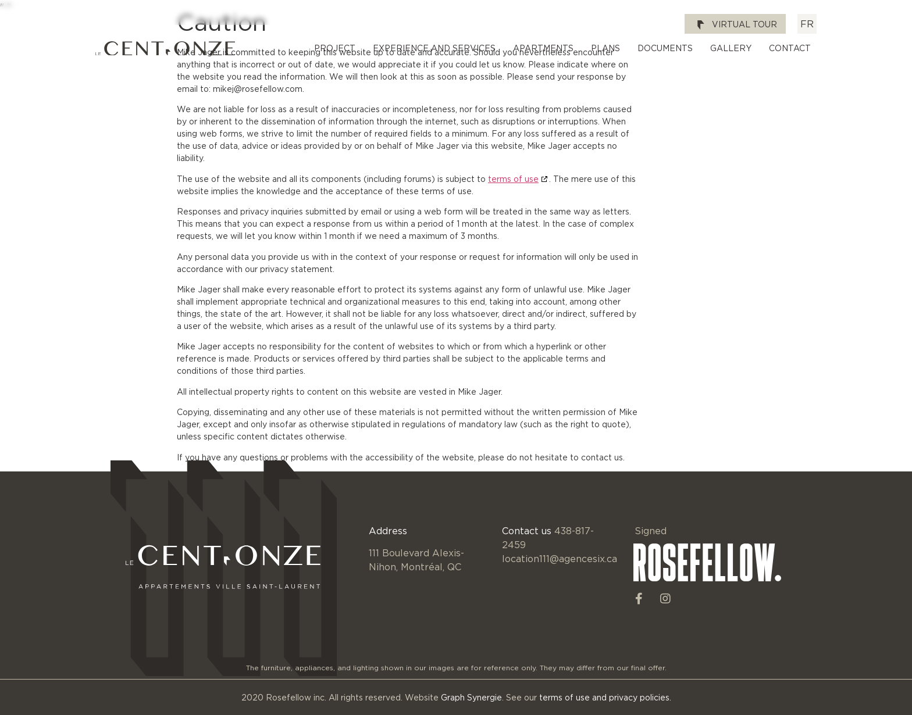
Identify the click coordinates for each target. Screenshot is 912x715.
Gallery (730, 48)
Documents (665, 48)
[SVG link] (165, 48)
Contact (790, 48)
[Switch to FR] (807, 24)
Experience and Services (434, 48)
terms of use (513, 178)
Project (334, 48)
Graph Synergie (471, 697)
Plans (605, 48)
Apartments (543, 48)
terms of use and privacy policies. (605, 697)
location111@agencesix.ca (559, 558)
